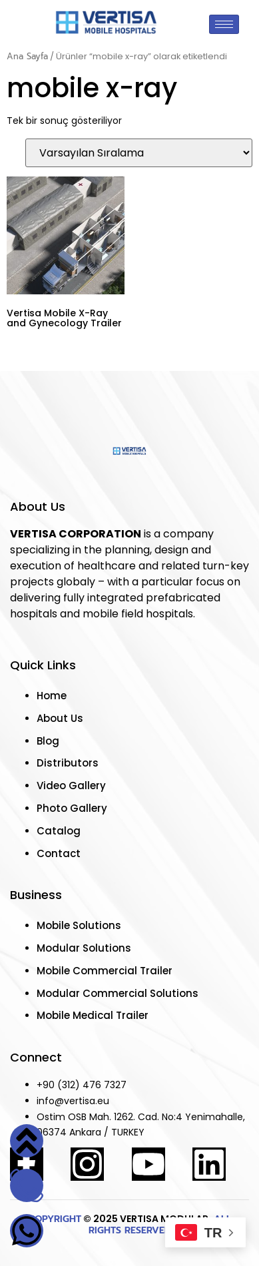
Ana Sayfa (27, 56)
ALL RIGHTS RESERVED (160, 1224)
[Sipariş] (138, 153)
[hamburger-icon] (224, 24)
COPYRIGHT (54, 1219)
